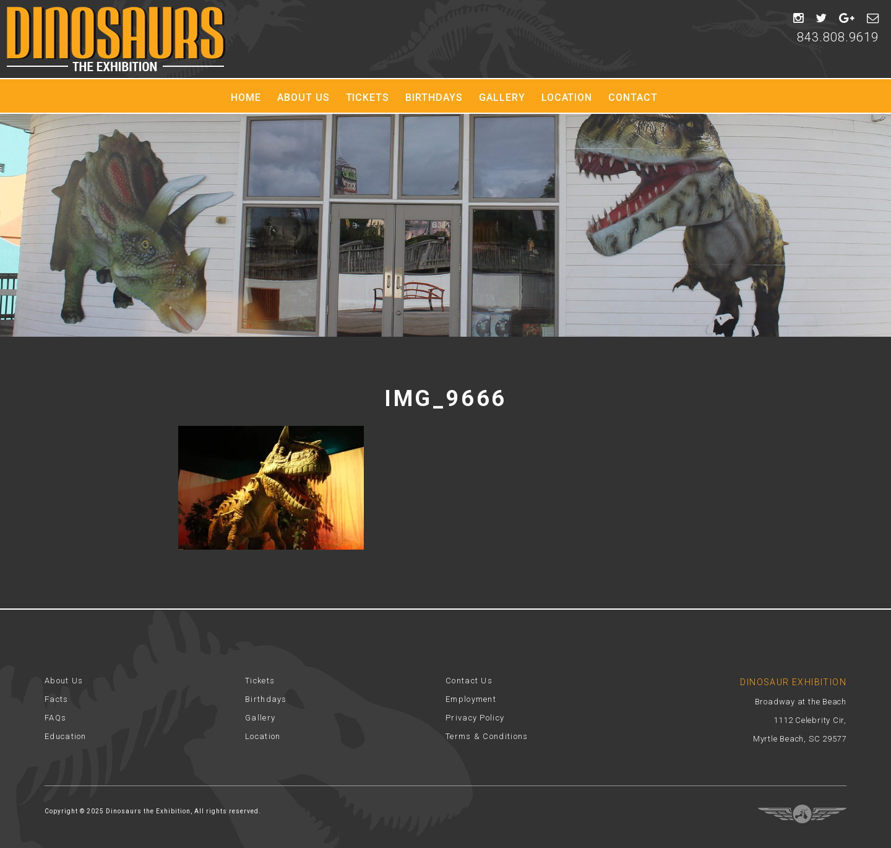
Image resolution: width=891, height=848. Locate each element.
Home (246, 97)
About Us (303, 97)
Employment (471, 699)
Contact (633, 97)
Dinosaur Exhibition (116, 39)
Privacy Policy (475, 717)
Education (66, 736)
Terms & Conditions (487, 736)
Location (567, 97)
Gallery (502, 97)
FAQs (55, 717)
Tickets (368, 97)
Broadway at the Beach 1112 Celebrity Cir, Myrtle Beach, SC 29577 (799, 720)
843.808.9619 (838, 37)
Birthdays (434, 97)
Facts (57, 699)
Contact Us (469, 680)
